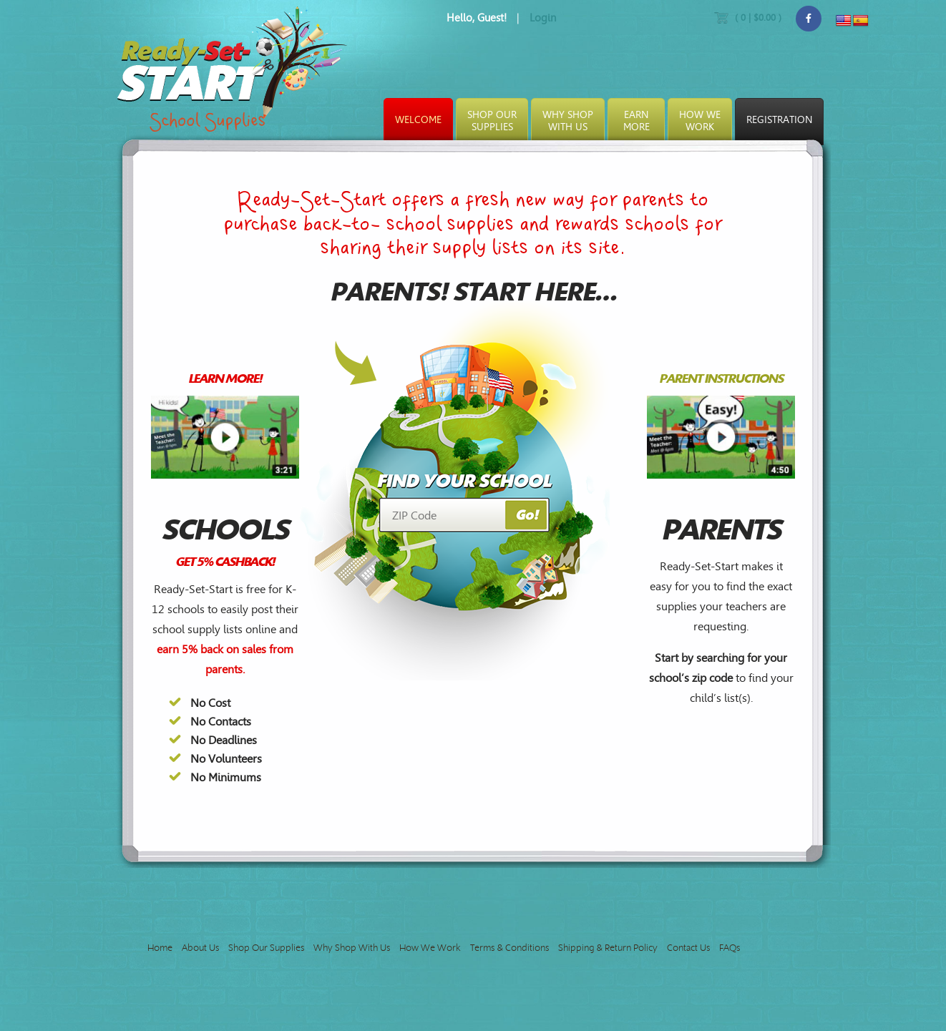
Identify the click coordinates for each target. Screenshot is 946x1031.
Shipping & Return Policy (608, 948)
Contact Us (688, 948)
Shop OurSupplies (492, 121)
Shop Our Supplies (266, 948)
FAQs (729, 948)
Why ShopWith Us (567, 121)
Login (543, 17)
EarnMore (636, 121)
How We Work (430, 948)
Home (159, 948)
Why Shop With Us (351, 948)
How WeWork (700, 121)
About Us (200, 948)
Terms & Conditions (509, 948)
